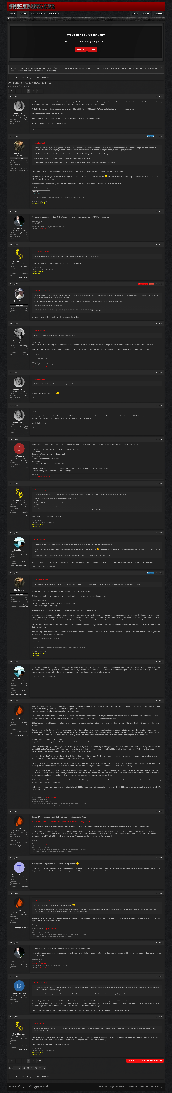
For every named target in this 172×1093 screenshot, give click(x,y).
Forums (23, 14)
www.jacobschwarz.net (39, 225)
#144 (160, 245)
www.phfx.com (23, 170)
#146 (160, 324)
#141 (160, 96)
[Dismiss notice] (161, 68)
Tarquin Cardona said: (41, 900)
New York (25, 887)
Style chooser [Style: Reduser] (103, 1087)
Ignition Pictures (51, 797)
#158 (160, 943)
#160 (160, 1017)
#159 (160, 976)
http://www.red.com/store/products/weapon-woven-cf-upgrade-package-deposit (61, 822)
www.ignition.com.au (21, 735)
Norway (25, 353)
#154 (160, 701)
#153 (160, 662)
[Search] (158, 14)
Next (39, 91)
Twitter (41, 229)
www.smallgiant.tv (22, 277)
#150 (160, 483)
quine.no (25, 354)
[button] (44, 14)
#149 (160, 439)
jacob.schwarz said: (40, 251)
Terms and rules (133, 1087)
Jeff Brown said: (39, 490)
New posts (11, 19)
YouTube (47, 229)
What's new (37, 14)
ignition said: (38, 1023)
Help (151, 1087)
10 (34, 91)
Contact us (122, 1087)
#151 (160, 533)
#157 (160, 893)
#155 (160, 811)
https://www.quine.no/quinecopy (42, 366)
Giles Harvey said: (40, 579)
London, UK (24, 468)
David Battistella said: (41, 290)
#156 (160, 858)
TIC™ (37, 1088)
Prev (12, 91)
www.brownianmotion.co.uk (41, 477)
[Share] (156, 96)
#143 (160, 211)
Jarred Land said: (39, 143)
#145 (160, 284)
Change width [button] (113, 1087)
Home (12, 14)
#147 (160, 372)
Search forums (22, 19)
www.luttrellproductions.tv (19, 566)
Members (53, 14)
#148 (160, 406)
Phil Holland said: (39, 539)
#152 (160, 573)
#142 (160, 136)
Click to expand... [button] (97, 310)
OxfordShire (24, 562)
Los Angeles (24, 168)
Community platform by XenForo (28, 1086)
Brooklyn (25, 274)
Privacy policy (144, 1087)
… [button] (20, 91)
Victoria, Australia (22, 732)
